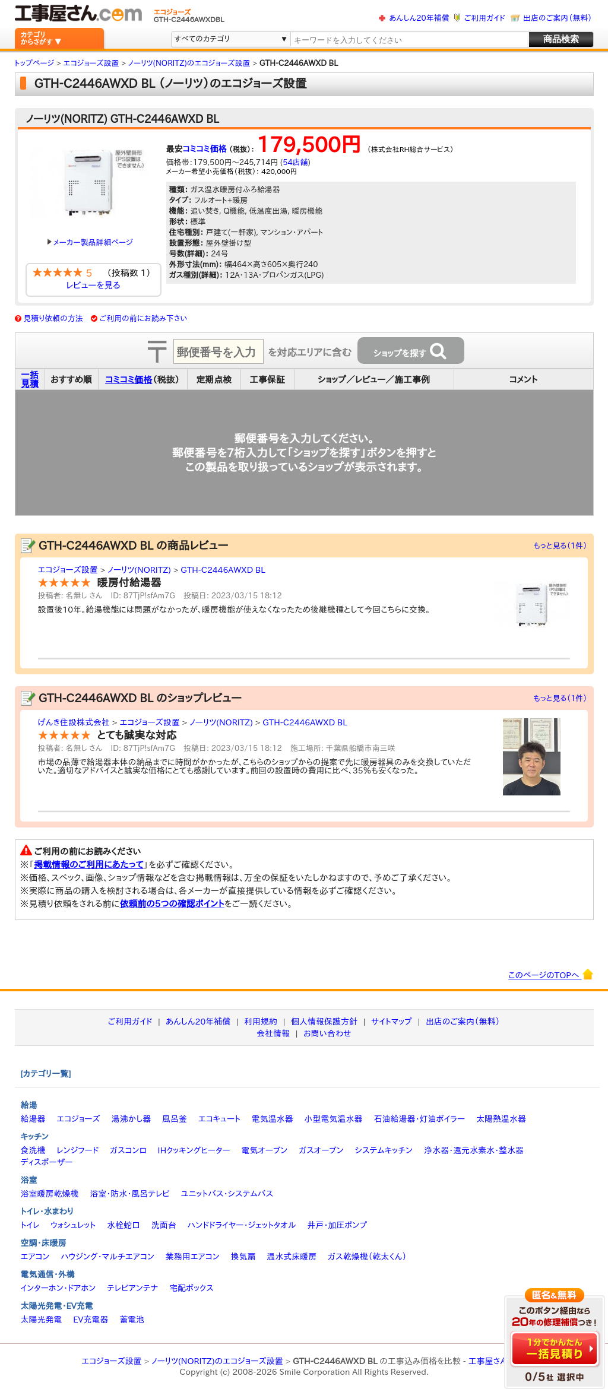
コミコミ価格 (205, 149)
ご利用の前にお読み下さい (144, 318)
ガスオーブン (321, 1150)
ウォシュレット (73, 1225)
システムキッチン (384, 1150)
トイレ (30, 1225)
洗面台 (163, 1225)
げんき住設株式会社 (74, 722)
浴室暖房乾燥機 (50, 1194)
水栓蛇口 (123, 1225)
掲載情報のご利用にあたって (89, 864)
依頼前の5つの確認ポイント (171, 903)
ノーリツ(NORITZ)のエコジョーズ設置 (217, 1361)
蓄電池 (131, 1319)
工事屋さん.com (497, 1361)
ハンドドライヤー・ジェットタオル (242, 1225)
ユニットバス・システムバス (227, 1194)
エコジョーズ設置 (68, 570)
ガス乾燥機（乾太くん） (367, 1256)
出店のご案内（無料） (557, 18)
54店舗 (295, 162)
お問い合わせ (327, 1033)
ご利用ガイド (484, 18)
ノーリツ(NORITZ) (139, 570)
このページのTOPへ (550, 974)
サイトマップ (391, 1021)
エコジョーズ (78, 1119)
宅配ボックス (191, 1288)
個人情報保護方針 (324, 1021)
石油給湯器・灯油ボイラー (419, 1119)
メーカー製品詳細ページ (90, 242)
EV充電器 (90, 1319)
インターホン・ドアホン (58, 1288)
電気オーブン (264, 1150)
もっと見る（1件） (561, 546)
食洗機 (33, 1150)
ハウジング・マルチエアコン (107, 1256)
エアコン (35, 1256)
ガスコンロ (128, 1150)
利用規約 (260, 1021)
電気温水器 (272, 1119)
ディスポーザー (47, 1162)
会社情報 (273, 1033)
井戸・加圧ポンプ (337, 1225)
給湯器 (33, 1119)
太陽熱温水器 (501, 1119)
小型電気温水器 (334, 1119)
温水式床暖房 (291, 1256)
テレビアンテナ (132, 1288)
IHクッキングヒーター (194, 1150)
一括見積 (30, 379)
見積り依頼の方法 (53, 318)
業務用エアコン (193, 1256)
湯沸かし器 (131, 1119)
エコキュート (219, 1119)
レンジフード (77, 1150)
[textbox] (408, 40)
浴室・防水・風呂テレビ (130, 1194)
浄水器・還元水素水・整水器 (474, 1150)
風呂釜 (174, 1119)
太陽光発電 (41, 1319)
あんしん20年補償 (419, 18)
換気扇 (242, 1256)
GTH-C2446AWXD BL (222, 570)
